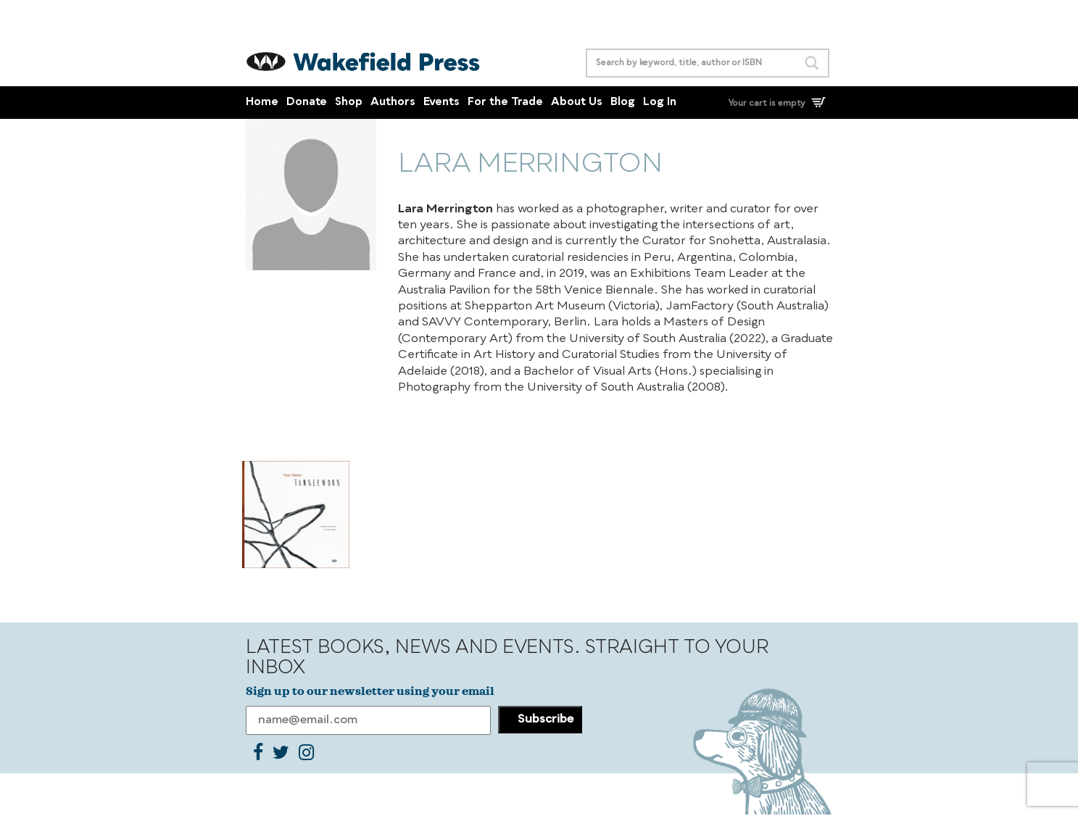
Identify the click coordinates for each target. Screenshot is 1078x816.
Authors (392, 102)
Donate (306, 102)
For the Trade (505, 102)
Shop (348, 102)
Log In (659, 102)
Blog (622, 102)
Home (262, 102)
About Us (576, 102)
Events (441, 102)
